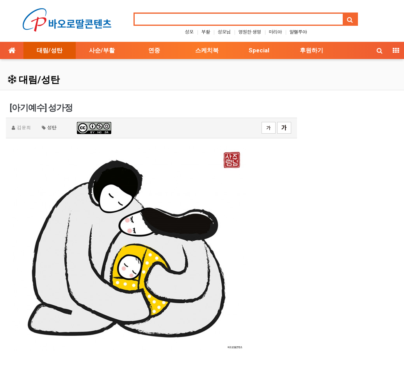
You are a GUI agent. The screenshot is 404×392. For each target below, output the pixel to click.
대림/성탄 (49, 50)
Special (259, 50)
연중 (154, 50)
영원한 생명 (249, 31)
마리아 (275, 31)
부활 (205, 31)
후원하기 (311, 50)
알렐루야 (298, 31)
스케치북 (207, 50)
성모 (189, 31)
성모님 (223, 31)
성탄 (52, 127)
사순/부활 (102, 50)
